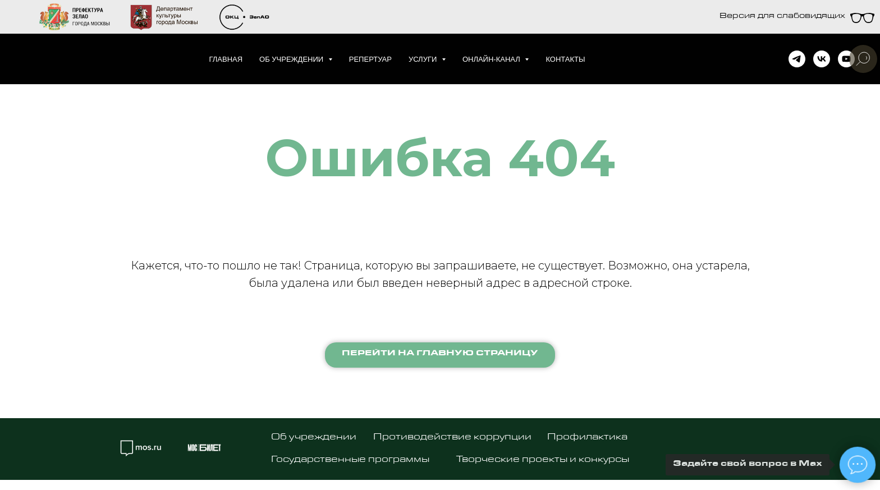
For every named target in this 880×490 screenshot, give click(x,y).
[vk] (821, 59)
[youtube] (846, 59)
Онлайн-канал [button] (492, 59)
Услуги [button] (424, 59)
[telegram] (797, 59)
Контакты (565, 59)
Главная (225, 59)
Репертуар (370, 59)
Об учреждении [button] (292, 59)
